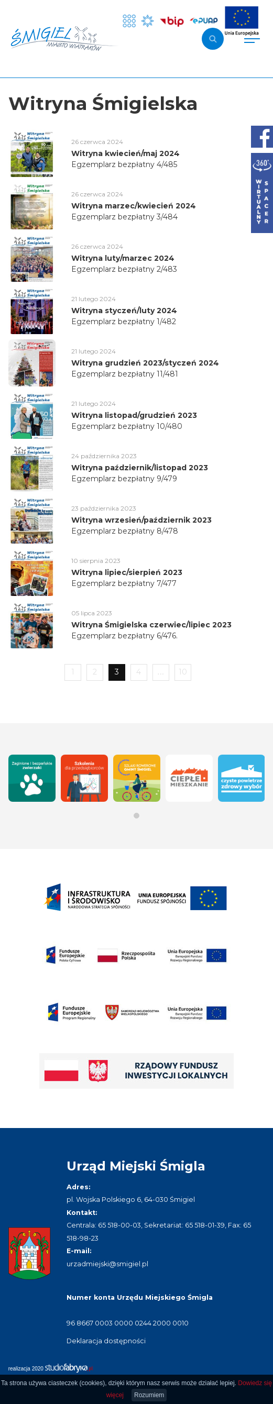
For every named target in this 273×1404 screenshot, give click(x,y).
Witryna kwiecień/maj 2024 (125, 153)
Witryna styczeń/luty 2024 (124, 310)
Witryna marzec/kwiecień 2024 (133, 206)
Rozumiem (149, 1395)
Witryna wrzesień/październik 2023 (141, 520)
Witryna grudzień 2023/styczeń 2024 (145, 363)
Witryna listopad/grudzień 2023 (134, 415)
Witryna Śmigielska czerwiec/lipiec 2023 (151, 624)
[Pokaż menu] (252, 38)
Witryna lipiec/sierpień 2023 (126, 572)
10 (183, 672)
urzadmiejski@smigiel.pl (107, 1264)
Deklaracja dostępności (106, 1341)
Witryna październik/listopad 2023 (139, 467)
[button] (136, 816)
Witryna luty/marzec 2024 (122, 258)
